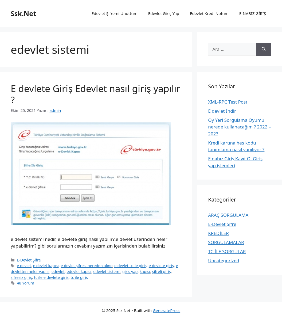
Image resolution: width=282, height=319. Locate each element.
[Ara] (263, 49)
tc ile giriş (79, 277)
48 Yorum (25, 283)
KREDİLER (218, 233)
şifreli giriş (161, 271)
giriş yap (130, 271)
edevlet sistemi (106, 271)
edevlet (58, 271)
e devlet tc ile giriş (130, 265)
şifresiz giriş (21, 277)
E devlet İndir (222, 111)
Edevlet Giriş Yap (163, 13)
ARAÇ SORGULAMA (228, 215)
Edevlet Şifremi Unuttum (115, 13)
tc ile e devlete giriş (51, 277)
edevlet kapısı (79, 271)
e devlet (24, 265)
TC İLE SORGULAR (227, 251)
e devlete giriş (161, 265)
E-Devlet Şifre (29, 260)
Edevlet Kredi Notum (209, 13)
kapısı (145, 271)
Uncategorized (223, 260)
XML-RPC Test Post (227, 102)
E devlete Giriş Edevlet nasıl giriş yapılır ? (95, 94)
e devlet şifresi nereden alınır (86, 265)
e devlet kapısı (46, 265)
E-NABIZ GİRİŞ (252, 13)
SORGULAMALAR (226, 242)
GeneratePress (166, 310)
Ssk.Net (23, 13)
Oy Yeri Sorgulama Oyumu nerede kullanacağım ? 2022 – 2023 (239, 127)
